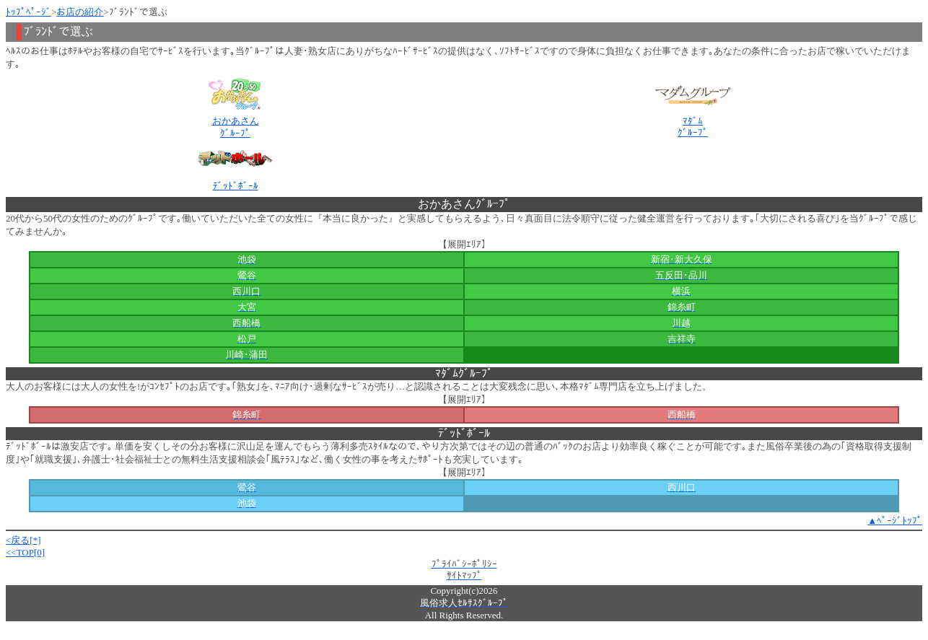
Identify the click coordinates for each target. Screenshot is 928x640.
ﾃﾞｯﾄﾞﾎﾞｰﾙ (235, 185)
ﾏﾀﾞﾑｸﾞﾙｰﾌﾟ (693, 126)
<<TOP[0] (25, 552)
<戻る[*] (23, 540)
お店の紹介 (79, 11)
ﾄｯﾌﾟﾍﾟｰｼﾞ (28, 11)
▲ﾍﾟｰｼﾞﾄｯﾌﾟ (894, 520)
